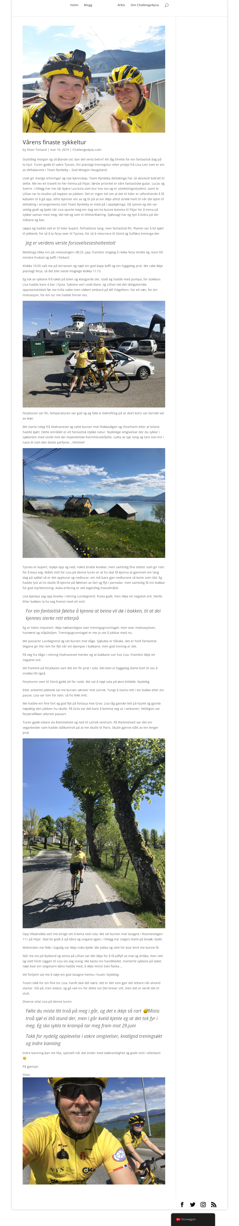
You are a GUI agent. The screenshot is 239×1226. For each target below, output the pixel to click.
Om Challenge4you (145, 3)
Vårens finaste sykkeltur (54, 142)
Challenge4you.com (86, 150)
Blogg (88, 3)
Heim (74, 3)
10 (111, 549)
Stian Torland (37, 150)
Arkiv (121, 3)
